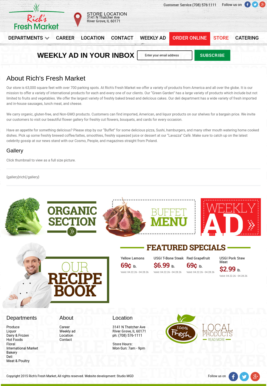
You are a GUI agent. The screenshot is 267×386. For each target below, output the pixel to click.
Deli (9, 357)
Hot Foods (14, 340)
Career (64, 327)
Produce (12, 327)
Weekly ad (67, 331)
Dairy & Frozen (17, 335)
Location (66, 335)
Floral (10, 344)
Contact (65, 340)
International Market (22, 348)
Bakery (11, 352)
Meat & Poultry (17, 361)
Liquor (11, 331)
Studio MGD (125, 376)
